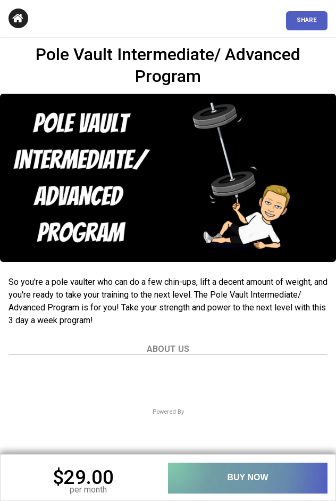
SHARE (307, 20)
